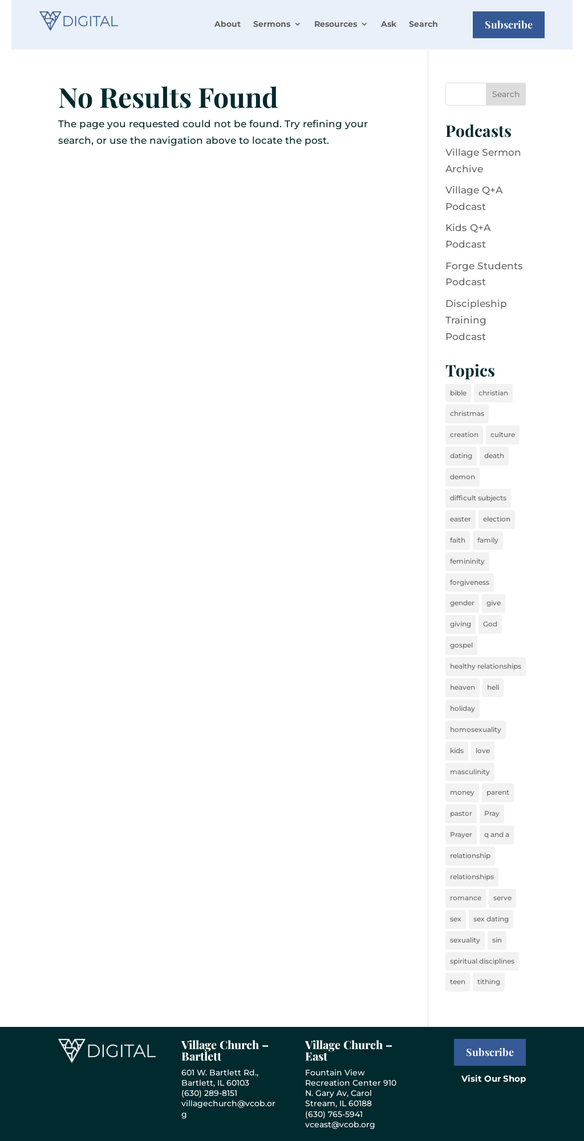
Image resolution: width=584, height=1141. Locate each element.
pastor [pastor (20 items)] (461, 813)
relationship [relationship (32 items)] (470, 855)
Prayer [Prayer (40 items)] (461, 834)
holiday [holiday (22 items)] (462, 708)
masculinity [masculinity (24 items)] (470, 771)
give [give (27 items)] (493, 602)
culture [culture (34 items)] (502, 434)
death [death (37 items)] (494, 455)
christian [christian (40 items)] (493, 393)
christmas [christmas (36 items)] (467, 413)
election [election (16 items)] (496, 519)
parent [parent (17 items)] (497, 792)
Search (423, 24)
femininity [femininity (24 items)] (467, 561)
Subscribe (509, 24)
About (227, 24)
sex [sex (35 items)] (455, 919)
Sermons (271, 24)
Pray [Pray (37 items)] (492, 813)
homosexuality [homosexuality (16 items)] (475, 729)
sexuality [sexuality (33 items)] (465, 940)
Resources (335, 24)
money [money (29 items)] (462, 792)
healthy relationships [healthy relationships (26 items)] (485, 666)
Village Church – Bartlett (225, 1050)
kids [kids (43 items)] (457, 750)
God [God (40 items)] (490, 624)
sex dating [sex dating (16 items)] (491, 919)
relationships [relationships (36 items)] (472, 876)
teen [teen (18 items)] (457, 981)
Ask (388, 24)
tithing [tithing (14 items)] (488, 981)
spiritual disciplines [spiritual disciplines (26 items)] (482, 961)
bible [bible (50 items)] (458, 393)
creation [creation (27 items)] (464, 434)
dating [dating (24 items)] (461, 455)
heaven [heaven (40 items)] (462, 687)
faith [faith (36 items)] (457, 540)
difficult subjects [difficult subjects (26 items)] (478, 497)
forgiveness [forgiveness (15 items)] (469, 582)
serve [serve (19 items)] (502, 897)
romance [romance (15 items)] (465, 897)
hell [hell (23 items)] (493, 687)
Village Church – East (348, 1050)
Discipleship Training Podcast (476, 320)
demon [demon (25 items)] (462, 476)
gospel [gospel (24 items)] (461, 645)
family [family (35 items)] (487, 540)
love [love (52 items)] (483, 750)
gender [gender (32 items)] (462, 602)
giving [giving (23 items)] (460, 624)
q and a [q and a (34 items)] (496, 834)
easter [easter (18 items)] (460, 519)
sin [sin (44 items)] (497, 940)
